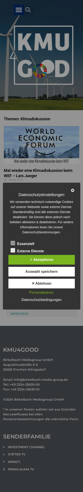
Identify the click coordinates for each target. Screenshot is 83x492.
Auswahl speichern (41, 271)
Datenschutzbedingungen (41, 300)
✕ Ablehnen (42, 283)
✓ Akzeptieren (42, 260)
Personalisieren (41, 292)
